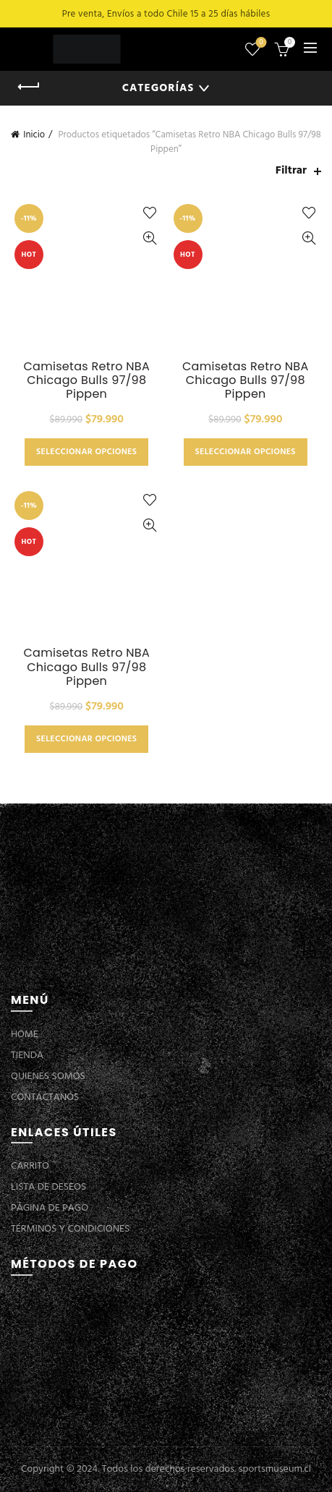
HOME (24, 1034)
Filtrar (291, 171)
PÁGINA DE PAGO (49, 1208)
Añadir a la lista (150, 213)
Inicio (34, 134)
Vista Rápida (150, 238)
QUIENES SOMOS (48, 1076)
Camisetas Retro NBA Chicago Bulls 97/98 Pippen (86, 380)
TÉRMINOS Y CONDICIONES (70, 1229)
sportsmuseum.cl (275, 1469)
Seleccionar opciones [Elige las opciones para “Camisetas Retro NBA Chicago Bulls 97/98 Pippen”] (86, 452)
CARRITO (30, 1166)
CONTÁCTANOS (45, 1097)
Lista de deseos (260, 43)
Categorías (158, 88)
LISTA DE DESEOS (48, 1187)
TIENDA (27, 1055)
